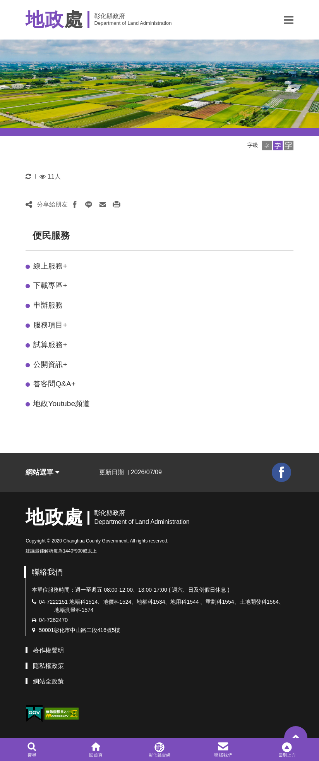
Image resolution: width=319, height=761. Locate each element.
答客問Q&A (54, 384)
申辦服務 (48, 305)
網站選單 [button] (42, 472)
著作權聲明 (48, 650)
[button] (288, 19)
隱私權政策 (48, 666)
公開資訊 (50, 364)
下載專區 (50, 285)
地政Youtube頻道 (61, 403)
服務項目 (50, 325)
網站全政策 (48, 681)
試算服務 (50, 345)
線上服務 (50, 266)
